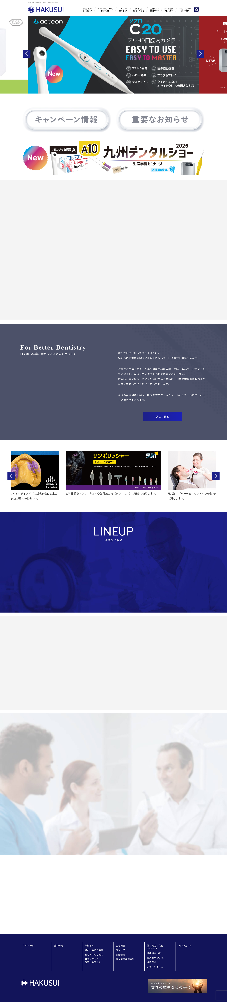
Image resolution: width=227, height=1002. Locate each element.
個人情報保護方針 (125, 959)
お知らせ (89, 945)
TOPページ (28, 945)
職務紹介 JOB (154, 953)
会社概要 (120, 945)
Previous (26, 54)
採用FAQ (151, 962)
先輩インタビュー (156, 967)
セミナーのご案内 (94, 955)
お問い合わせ (185, 945)
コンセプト (121, 950)
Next (200, 54)
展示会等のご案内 (94, 950)
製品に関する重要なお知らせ (93, 961)
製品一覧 (58, 945)
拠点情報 (120, 955)
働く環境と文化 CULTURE (155, 947)
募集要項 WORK (155, 957)
